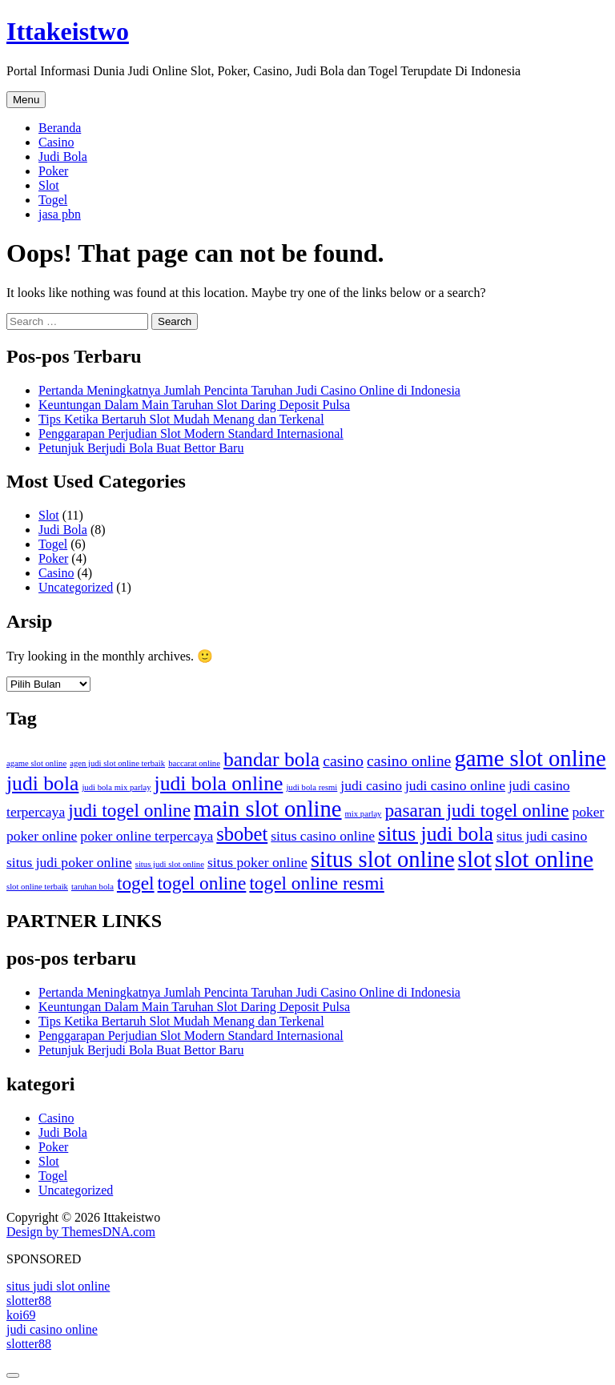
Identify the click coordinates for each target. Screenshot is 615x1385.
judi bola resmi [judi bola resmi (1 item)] (311, 787)
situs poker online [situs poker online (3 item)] (257, 862)
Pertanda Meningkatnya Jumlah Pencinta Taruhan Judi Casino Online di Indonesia (249, 390)
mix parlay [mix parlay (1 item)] (363, 813)
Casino (56, 142)
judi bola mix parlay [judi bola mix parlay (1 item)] (116, 787)
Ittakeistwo (67, 31)
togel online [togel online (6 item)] (202, 883)
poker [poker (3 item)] (588, 812)
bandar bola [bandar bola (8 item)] (271, 759)
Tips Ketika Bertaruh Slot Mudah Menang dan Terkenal (181, 419)
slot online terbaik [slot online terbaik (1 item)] (37, 886)
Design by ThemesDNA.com (80, 1231)
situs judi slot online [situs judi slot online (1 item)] (169, 864)
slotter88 (28, 1300)
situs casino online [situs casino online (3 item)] (323, 836)
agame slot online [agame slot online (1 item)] (36, 763)
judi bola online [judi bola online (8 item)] (219, 783)
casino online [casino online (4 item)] (409, 760)
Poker (53, 171)
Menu (26, 100)
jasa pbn (59, 214)
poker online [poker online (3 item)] (41, 836)
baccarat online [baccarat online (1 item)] (194, 763)
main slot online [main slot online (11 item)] (267, 808)
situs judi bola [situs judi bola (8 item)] (435, 833)
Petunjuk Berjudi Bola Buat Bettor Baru (140, 448)
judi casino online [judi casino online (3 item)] (455, 785)
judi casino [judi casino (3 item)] (371, 785)
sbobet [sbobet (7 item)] (241, 834)
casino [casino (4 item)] (343, 760)
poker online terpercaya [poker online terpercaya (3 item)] (146, 836)
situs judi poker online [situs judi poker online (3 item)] (69, 862)
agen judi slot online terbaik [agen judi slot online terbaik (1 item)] (117, 763)
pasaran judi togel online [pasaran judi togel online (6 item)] (476, 810)
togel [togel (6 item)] (136, 883)
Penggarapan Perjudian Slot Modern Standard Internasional (191, 433)
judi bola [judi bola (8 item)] (42, 783)
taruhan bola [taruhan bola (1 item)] (92, 886)
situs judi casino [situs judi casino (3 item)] (541, 836)
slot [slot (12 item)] (475, 859)
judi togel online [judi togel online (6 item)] (129, 810)
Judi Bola (62, 156)
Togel (52, 200)
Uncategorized (75, 587)
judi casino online (52, 1329)
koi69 (20, 1315)
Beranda (59, 127)
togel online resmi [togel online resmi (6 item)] (316, 883)
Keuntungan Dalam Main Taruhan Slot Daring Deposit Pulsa (194, 404)
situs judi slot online (58, 1286)
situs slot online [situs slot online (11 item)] (383, 859)
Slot (48, 185)
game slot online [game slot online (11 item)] (529, 758)
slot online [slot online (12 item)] (544, 859)
